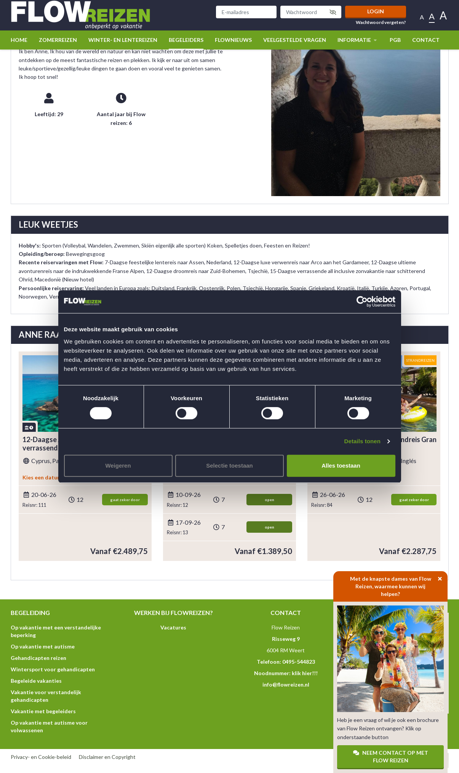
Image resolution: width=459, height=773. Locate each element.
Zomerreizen (58, 40)
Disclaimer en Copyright (107, 757)
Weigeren (118, 465)
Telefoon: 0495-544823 (286, 661)
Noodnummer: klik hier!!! (286, 673)
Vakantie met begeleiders (43, 711)
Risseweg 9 (286, 639)
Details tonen (362, 441)
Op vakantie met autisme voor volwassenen (49, 726)
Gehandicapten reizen (38, 658)
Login (375, 11)
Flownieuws (233, 40)
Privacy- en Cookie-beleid (41, 757)
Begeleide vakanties (36, 680)
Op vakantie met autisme (43, 646)
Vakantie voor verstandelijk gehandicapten (46, 696)
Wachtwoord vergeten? (381, 22)
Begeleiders (186, 40)
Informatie (357, 40)
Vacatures (173, 627)
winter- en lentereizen (122, 40)
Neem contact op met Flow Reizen (390, 756)
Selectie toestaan (229, 465)
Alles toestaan (340, 465)
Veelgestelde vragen (294, 40)
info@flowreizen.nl (285, 684)
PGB (395, 40)
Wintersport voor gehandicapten (53, 669)
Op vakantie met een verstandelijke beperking (56, 631)
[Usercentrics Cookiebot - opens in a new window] (362, 301)
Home (19, 40)
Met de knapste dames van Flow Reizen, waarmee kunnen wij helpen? (399, 584)
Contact (426, 40)
